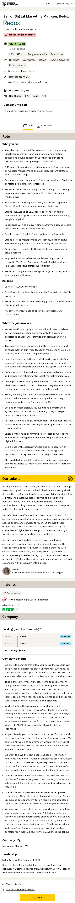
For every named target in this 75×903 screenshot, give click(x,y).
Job (27, 125)
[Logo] (10, 4)
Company (44, 125)
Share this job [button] (11, 884)
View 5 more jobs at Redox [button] (18, 889)
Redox (64, 16)
